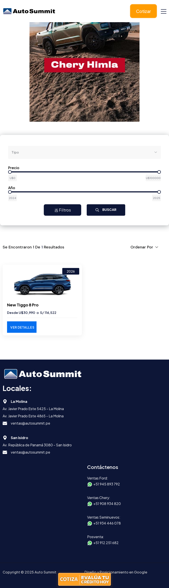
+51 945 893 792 (106, 484)
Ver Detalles (22, 327)
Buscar (106, 209)
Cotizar (143, 11)
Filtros (62, 209)
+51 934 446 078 (107, 523)
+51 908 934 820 (107, 503)
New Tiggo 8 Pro (23, 304)
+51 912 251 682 (106, 542)
